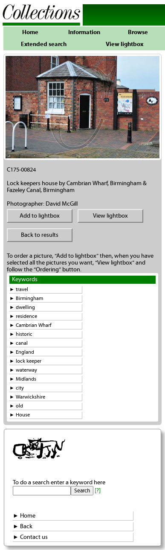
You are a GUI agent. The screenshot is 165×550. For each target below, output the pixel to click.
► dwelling (22, 307)
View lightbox (124, 44)
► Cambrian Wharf (30, 325)
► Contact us (30, 537)
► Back (22, 526)
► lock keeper (25, 361)
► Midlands (22, 379)
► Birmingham (26, 298)
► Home (24, 515)
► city (16, 388)
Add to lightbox (40, 215)
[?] (98, 490)
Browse (138, 32)
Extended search (44, 44)
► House (19, 415)
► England (21, 352)
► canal (18, 343)
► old (16, 406)
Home (30, 32)
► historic (20, 334)
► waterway (23, 370)
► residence (23, 316)
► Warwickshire (27, 397)
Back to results (39, 235)
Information (84, 32)
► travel (18, 289)
